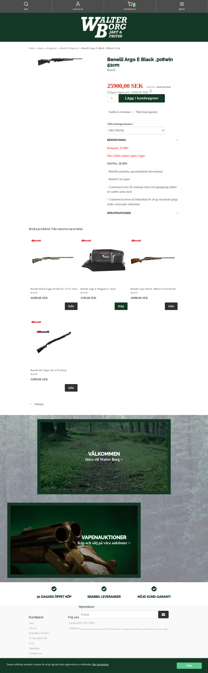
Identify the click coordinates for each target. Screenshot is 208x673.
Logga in (78, 9)
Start (31, 623)
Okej (189, 665)
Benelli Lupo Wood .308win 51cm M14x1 (153, 288)
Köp (121, 306)
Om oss (32, 628)
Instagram (74, 628)
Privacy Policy (135, 629)
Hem (31, 48)
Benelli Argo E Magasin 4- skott (97, 288)
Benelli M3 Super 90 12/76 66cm (48, 370)
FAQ (31, 643)
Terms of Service (154, 629)
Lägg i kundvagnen (141, 98)
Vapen (40, 48)
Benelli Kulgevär (69, 48)
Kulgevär (52, 48)
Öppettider (34, 648)
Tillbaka (36, 404)
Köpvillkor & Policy (39, 633)
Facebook (74, 623)
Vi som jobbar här (38, 638)
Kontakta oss (35, 653)
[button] (150, 91)
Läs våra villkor (87, 622)
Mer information (100, 664)
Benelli (111, 70)
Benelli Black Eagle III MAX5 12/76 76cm (53, 288)
